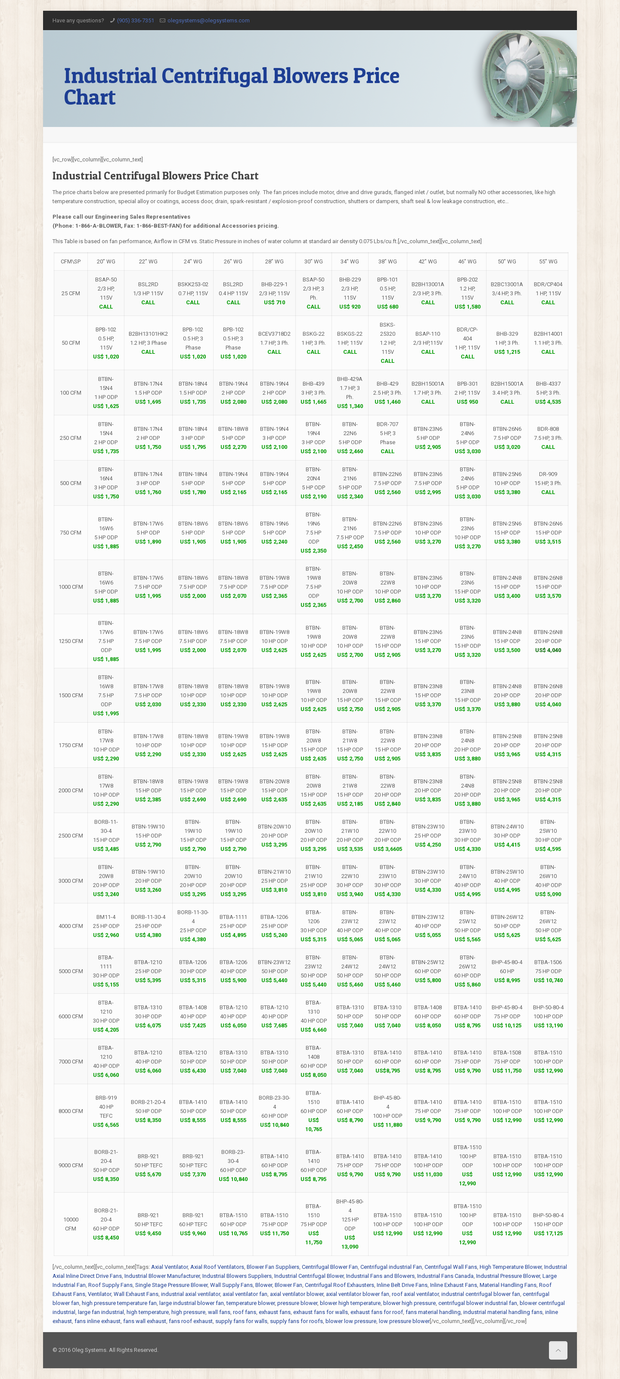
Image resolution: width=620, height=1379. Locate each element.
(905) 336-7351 (135, 20)
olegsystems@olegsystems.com (208, 20)
